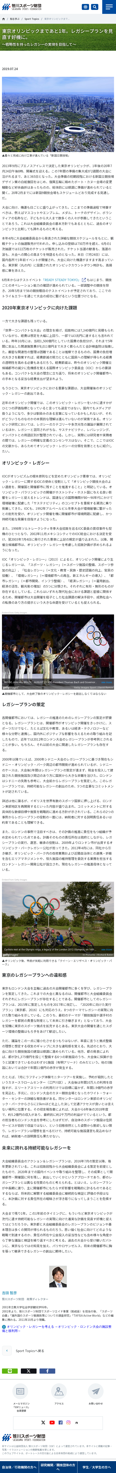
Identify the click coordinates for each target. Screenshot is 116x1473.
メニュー (109, 7)
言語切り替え (85, 7)
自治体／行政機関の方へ (19, 1467)
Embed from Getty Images (14, 612)
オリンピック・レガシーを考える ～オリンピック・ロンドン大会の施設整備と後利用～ (56, 1328)
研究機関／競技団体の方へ (58, 1467)
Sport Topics (32, 18)
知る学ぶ (14, 18)
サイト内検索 (94, 7)
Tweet (28, 57)
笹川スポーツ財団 (3, 19)
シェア (47, 57)
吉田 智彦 (9, 1292)
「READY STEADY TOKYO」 (61, 279)
